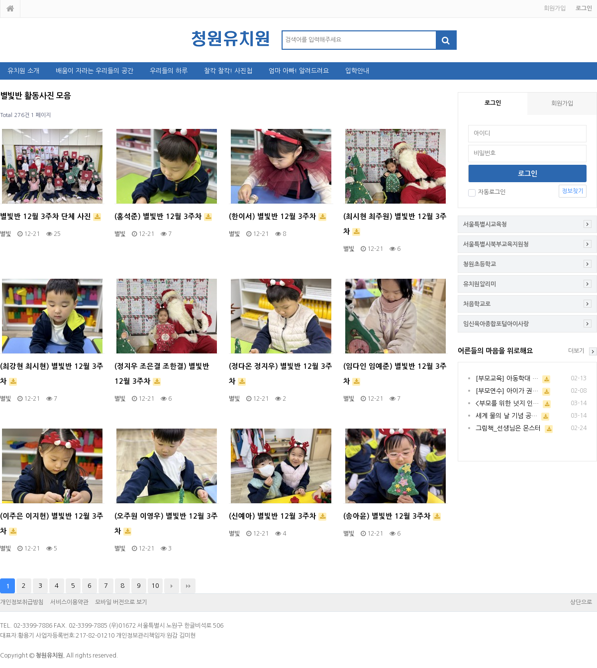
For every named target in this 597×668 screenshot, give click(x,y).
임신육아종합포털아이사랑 (496, 324)
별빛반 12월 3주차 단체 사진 (50, 217)
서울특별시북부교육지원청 (496, 244)
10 (155, 585)
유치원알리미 (479, 284)
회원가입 (555, 8)
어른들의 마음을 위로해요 (495, 350)
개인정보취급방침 (22, 602)
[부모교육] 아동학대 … (507, 378)
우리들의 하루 (169, 71)
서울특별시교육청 (485, 224)
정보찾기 (573, 191)
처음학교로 (477, 304)
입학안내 (357, 71)
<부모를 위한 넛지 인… (507, 403)
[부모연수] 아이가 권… (507, 391)
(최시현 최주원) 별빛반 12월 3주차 (395, 224)
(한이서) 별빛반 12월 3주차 (277, 217)
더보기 (576, 351)
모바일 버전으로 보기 (121, 602)
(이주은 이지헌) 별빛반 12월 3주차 (51, 524)
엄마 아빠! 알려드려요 (299, 71)
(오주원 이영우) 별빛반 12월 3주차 (166, 524)
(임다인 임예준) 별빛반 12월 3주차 (395, 374)
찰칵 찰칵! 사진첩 (228, 71)
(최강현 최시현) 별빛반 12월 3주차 (51, 374)
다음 (171, 585)
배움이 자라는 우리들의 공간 (94, 71)
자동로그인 (486, 192)
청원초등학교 (479, 264)
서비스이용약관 (69, 602)
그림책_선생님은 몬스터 (508, 428)
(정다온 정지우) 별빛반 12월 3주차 (280, 374)
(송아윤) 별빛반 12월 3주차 (392, 517)
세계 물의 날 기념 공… (506, 416)
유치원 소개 (23, 71)
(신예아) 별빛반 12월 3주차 (277, 517)
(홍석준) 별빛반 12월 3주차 (163, 217)
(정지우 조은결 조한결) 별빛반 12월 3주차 (161, 374)
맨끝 (188, 585)
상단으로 (581, 602)
